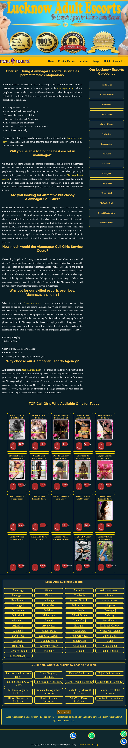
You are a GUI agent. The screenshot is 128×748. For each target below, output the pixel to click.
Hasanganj (18, 605)
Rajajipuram (18, 600)
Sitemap (95, 745)
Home (51, 61)
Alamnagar (18, 620)
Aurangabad (18, 595)
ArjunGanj (18, 625)
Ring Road (18, 645)
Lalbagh (79, 610)
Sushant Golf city (79, 600)
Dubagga (49, 600)
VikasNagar (79, 630)
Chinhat (109, 595)
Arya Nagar (48, 625)
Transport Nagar (79, 635)
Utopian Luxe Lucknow (109, 698)
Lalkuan (79, 650)
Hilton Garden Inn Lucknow (18, 700)
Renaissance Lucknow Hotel (18, 675)
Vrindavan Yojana (110, 630)
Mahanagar (48, 615)
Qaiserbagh (18, 615)
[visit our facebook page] (36, 736)
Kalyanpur (18, 610)
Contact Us (119, 61)
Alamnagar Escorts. (66, 88)
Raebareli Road (18, 650)
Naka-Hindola (110, 650)
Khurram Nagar (49, 645)
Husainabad (48, 605)
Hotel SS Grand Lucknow (49, 700)
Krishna (48, 610)
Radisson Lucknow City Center (18, 683)
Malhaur (48, 650)
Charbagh (79, 595)
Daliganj (18, 630)
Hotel (107, 61)
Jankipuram (109, 605)
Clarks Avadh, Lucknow (79, 681)
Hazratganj (110, 610)
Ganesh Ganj (110, 635)
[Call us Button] (73, 736)
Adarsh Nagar (79, 615)
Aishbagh (109, 615)
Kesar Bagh (79, 645)
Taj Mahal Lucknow (109, 673)
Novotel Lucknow (79, 673)
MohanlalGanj (18, 655)
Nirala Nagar (110, 645)
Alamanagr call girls (30, 370)
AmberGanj (79, 620)
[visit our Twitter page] (45, 736)
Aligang (48, 590)
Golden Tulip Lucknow (110, 681)
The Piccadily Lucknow (48, 681)
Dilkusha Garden (48, 635)
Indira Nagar (79, 605)
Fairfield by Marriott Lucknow (79, 691)
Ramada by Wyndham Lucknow (48, 691)
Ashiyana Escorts (109, 590)
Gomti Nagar (110, 600)
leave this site (99, 717)
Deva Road (18, 635)
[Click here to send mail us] (82, 736)
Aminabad (79, 590)
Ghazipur (18, 640)
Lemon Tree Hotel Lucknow (110, 691)
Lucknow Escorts (84, 745)
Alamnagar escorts (32, 303)
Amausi (48, 620)
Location (83, 61)
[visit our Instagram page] (54, 736)
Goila (110, 640)
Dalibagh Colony (109, 625)
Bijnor (48, 595)
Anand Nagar (109, 620)
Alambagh (18, 590)
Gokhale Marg (49, 640)
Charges (96, 61)
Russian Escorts (66, 61)
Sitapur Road (48, 630)
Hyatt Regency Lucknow (48, 675)
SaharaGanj (79, 640)
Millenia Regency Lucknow (18, 691)
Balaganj (79, 625)
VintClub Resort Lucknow (79, 700)
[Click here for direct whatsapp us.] (91, 736)
